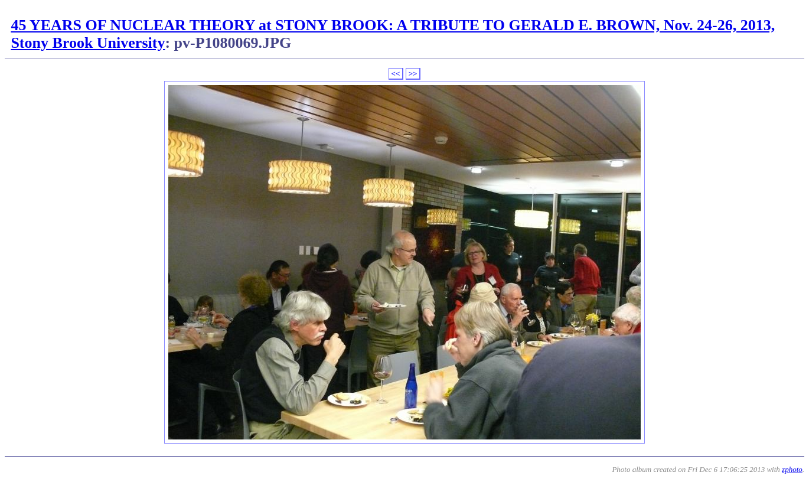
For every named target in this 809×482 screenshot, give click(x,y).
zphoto (792, 469)
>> (413, 73)
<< (396, 73)
